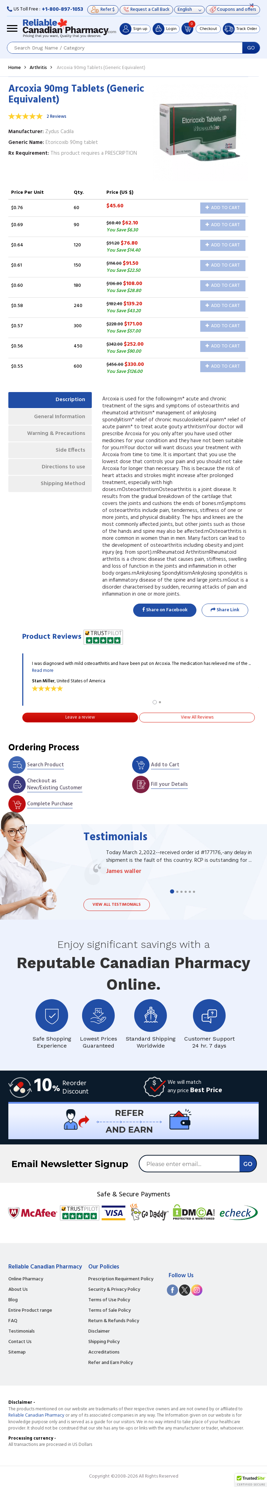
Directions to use (63, 468)
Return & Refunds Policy (113, 1321)
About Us (18, 1289)
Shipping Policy (104, 1342)
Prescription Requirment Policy (120, 1279)
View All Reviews (197, 717)
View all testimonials (116, 904)
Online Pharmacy (25, 1279)
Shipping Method (62, 485)
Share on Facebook (164, 610)
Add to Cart (222, 208)
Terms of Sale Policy (109, 1310)
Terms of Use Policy (109, 1300)
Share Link (225, 610)
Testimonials (21, 1331)
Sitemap (17, 1352)
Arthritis (38, 68)
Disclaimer (99, 1331)
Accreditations (104, 1352)
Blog (13, 1300)
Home (14, 68)
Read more (43, 670)
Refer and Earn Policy (110, 1362)
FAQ (12, 1321)
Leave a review (80, 717)
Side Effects (70, 450)
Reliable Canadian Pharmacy (36, 1415)
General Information (59, 417)
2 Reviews (56, 116)
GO (251, 48)
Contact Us (20, 1342)
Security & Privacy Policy (114, 1289)
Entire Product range (30, 1310)
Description (70, 400)
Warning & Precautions (55, 433)
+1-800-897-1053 (62, 9)
